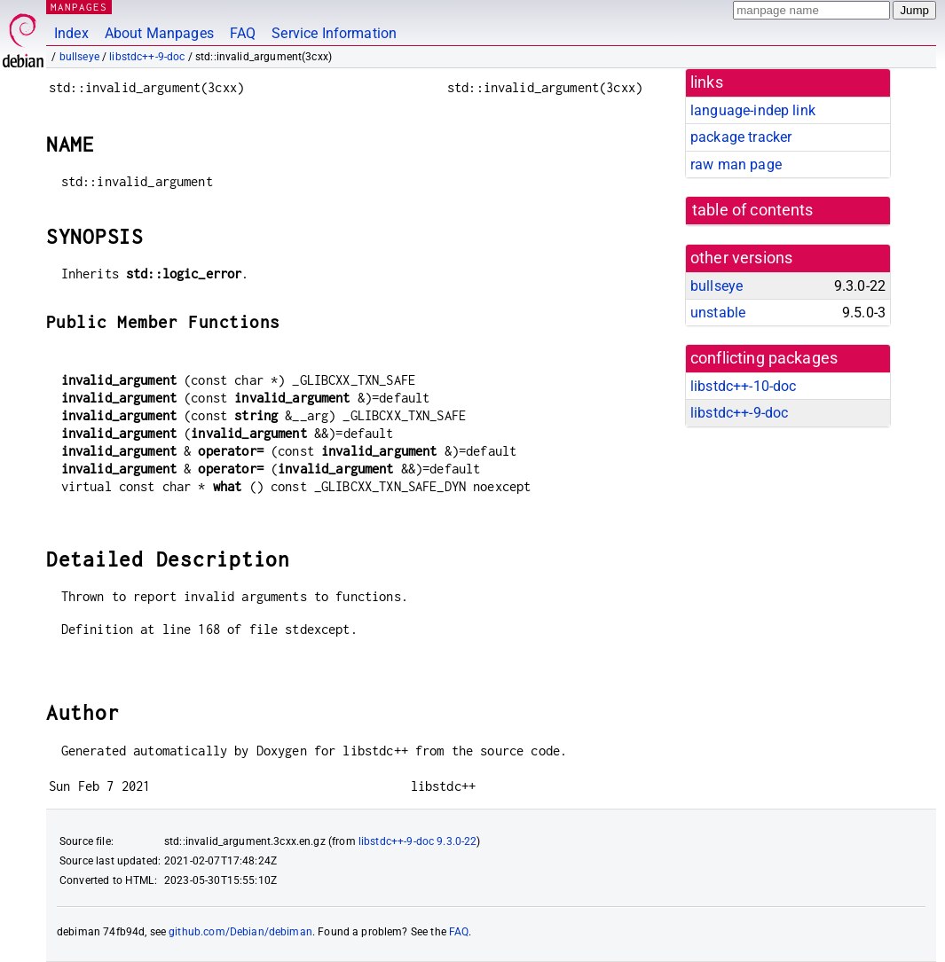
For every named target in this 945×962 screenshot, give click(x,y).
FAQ (243, 33)
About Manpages (159, 33)
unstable (717, 312)
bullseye (79, 57)
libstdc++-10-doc (743, 386)
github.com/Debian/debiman (240, 932)
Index (71, 33)
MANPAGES (79, 6)
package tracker (740, 137)
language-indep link (752, 110)
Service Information (334, 33)
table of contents (753, 210)
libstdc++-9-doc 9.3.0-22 (417, 841)
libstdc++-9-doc (147, 57)
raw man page (736, 164)
